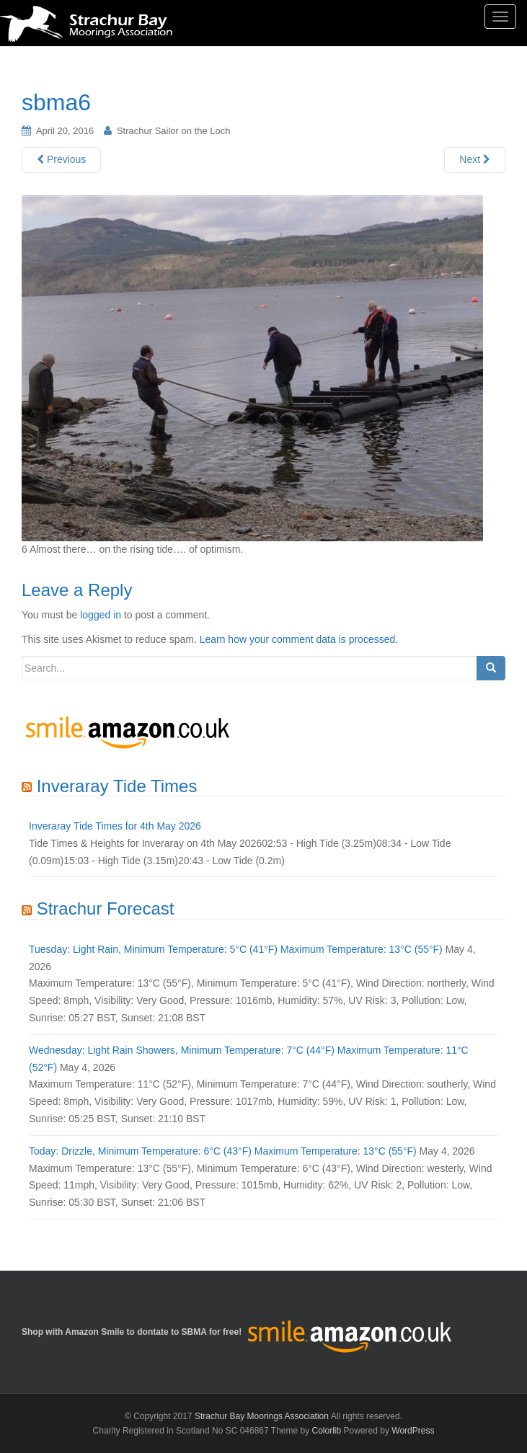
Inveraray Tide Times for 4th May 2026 (115, 826)
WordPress (412, 1431)
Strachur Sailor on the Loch (174, 130)
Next (474, 159)
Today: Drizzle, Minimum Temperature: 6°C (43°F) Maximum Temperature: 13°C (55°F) (223, 1151)
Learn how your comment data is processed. (299, 639)
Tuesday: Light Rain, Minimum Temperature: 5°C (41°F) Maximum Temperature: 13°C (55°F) (236, 949)
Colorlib (327, 1431)
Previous (61, 159)
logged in (100, 615)
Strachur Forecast (105, 908)
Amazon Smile (94, 1332)
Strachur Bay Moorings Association (262, 1416)
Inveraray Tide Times (117, 786)
